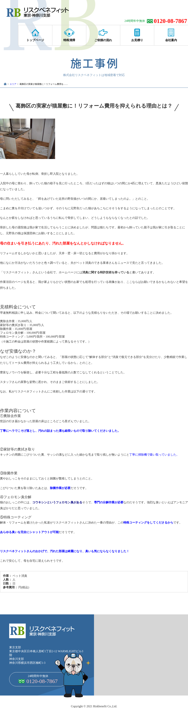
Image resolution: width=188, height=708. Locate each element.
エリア (13, 84)
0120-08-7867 (170, 21)
